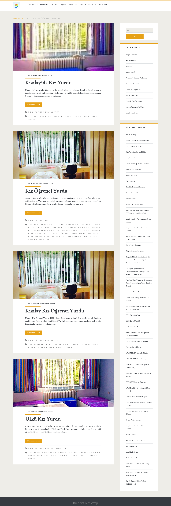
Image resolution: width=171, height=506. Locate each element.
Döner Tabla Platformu (134, 146)
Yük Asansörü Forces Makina (136, 152)
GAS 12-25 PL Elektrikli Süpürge (137, 397)
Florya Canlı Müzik (132, 84)
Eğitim (38, 112)
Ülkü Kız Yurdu (63, 383)
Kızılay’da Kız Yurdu (63, 47)
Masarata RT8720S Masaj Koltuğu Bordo (138, 465)
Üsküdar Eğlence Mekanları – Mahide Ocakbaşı (139, 404)
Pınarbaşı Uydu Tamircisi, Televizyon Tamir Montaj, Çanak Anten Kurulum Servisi (139, 283)
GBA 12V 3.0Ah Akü (133, 327)
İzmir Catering (131, 135)
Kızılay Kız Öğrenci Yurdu (43, 117)
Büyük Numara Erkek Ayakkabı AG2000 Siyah (136, 482)
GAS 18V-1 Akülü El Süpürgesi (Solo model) (138, 375)
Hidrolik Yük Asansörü (134, 101)
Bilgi (54, 5)
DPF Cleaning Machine (134, 90)
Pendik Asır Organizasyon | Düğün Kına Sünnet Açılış (138, 308)
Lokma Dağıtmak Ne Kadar (135, 107)
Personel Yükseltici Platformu (136, 78)
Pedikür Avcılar (131, 435)
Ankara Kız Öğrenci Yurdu (42, 225)
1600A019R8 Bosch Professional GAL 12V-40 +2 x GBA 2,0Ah (137, 211)
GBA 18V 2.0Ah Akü (133, 315)
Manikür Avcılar (131, 446)
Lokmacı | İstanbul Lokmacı (135, 292)
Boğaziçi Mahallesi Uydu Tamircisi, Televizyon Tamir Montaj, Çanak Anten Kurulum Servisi (138, 260)
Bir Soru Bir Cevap (85, 503)
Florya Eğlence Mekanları (135, 205)
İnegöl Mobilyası (132, 55)
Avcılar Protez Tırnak (133, 420)
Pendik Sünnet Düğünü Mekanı (137, 341)
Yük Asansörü (131, 199)
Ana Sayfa (32, 5)
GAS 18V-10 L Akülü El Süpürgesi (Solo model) (137, 366)
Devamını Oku (34, 104)
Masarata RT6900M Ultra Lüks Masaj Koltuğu (137, 473)
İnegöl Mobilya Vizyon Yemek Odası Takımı (138, 220)
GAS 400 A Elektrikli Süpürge (136, 359)
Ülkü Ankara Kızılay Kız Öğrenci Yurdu (66, 236)
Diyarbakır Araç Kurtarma (135, 251)
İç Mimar (129, 66)
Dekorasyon (86, 5)
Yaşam (63, 5)
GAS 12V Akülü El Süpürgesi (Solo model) (138, 389)
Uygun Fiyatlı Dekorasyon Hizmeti (138, 140)
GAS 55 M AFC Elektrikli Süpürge (137, 353)
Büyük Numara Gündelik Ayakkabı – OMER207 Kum (138, 334)
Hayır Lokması (131, 181)
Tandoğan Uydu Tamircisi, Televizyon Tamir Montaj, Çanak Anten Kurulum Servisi (137, 271)
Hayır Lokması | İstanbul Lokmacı (137, 164)
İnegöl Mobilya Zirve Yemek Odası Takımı (138, 229)
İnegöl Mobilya (131, 72)
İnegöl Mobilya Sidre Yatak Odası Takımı (137, 427)
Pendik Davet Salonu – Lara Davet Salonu (137, 412)
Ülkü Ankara (35, 236)
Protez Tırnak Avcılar (133, 458)
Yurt (57, 112)
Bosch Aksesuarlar (132, 95)
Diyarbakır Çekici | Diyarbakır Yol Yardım (137, 299)
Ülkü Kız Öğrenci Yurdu (41, 348)
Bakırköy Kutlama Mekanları (135, 187)
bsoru (50, 75)
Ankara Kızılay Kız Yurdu (76, 231)
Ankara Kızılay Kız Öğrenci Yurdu (71, 228)
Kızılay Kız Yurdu (71, 117)
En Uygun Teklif (131, 61)
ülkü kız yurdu (64, 348)
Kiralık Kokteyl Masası (133, 193)
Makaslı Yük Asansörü (133, 170)
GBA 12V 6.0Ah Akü (133, 321)
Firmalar (45, 5)
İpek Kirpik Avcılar (132, 452)
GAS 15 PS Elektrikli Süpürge (136, 382)
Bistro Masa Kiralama (133, 245)
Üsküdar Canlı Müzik (133, 347)
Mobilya (72, 5)
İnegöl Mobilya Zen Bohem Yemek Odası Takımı (138, 238)
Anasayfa (19, 18)
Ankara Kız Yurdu (69, 225)
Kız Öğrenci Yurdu (63, 155)
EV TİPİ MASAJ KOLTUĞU (135, 440)
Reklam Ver (101, 5)
